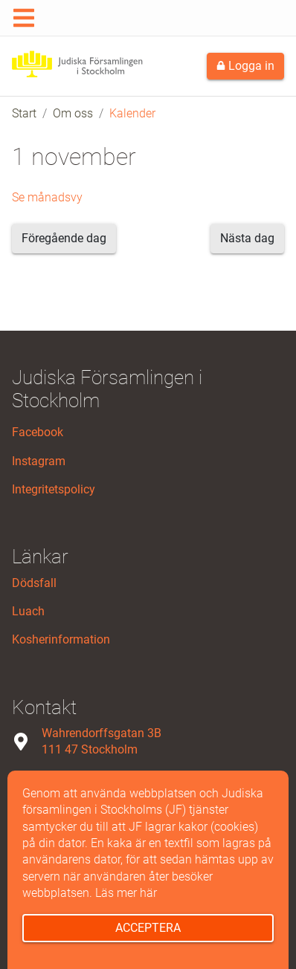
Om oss (73, 113)
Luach (28, 611)
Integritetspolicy (53, 489)
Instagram (38, 461)
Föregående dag (64, 238)
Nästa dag (247, 238)
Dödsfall (34, 583)
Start (24, 113)
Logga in (245, 66)
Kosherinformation (61, 639)
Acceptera (148, 928)
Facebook (37, 432)
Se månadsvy (47, 197)
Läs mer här (126, 893)
